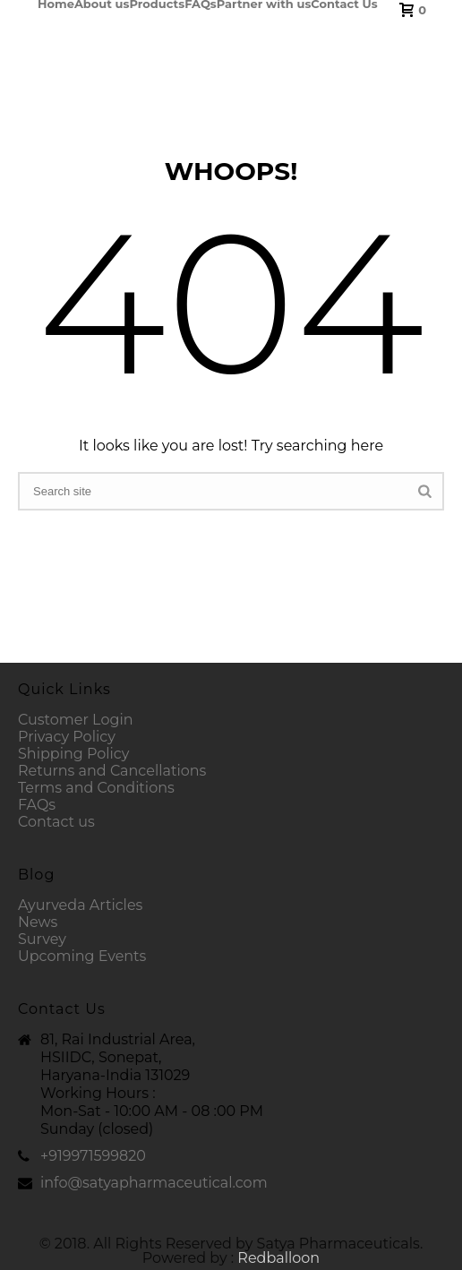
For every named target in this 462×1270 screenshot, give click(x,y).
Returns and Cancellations (112, 770)
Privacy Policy (67, 736)
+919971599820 (93, 1156)
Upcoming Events (82, 956)
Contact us (56, 821)
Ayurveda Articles (80, 905)
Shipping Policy (73, 753)
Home (56, 3)
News (37, 922)
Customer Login (75, 719)
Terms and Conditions (96, 787)
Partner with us (264, 3)
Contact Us (344, 3)
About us (102, 3)
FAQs (200, 3)
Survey (42, 939)
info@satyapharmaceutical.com (154, 1183)
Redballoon (278, 1257)
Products (156, 3)
